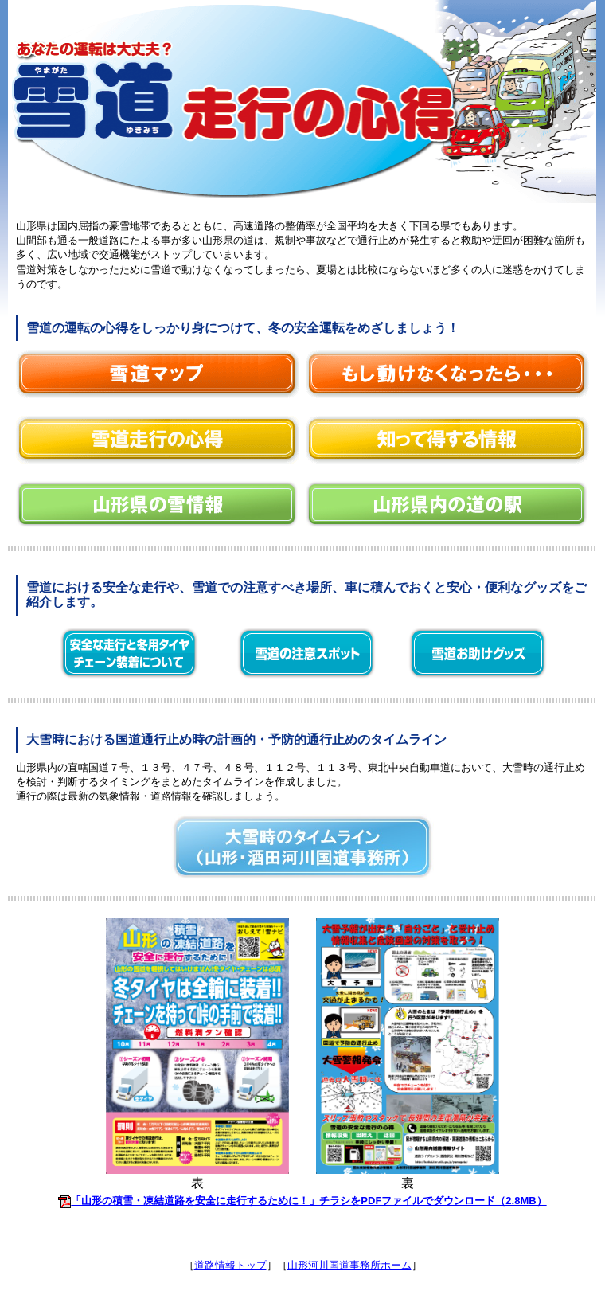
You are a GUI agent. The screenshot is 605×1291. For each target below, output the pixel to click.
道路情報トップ (230, 1265)
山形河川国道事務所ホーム (349, 1265)
